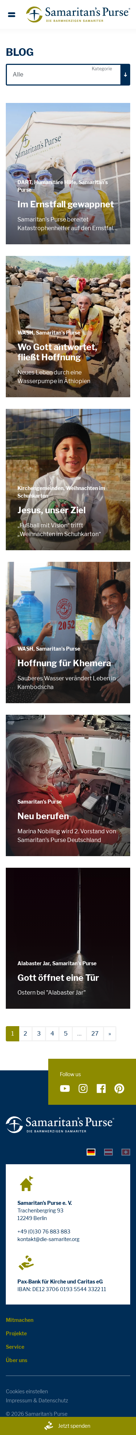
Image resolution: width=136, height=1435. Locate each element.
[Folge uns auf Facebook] (101, 1088)
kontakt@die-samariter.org (48, 1239)
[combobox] (68, 75)
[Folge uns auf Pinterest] (119, 1088)
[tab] (91, 1151)
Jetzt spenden (67, 1426)
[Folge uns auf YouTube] (65, 1088)
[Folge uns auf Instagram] (83, 1088)
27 (95, 1033)
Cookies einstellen (27, 1391)
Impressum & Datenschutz (37, 1400)
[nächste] (109, 1033)
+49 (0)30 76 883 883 (43, 1231)
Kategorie (102, 68)
